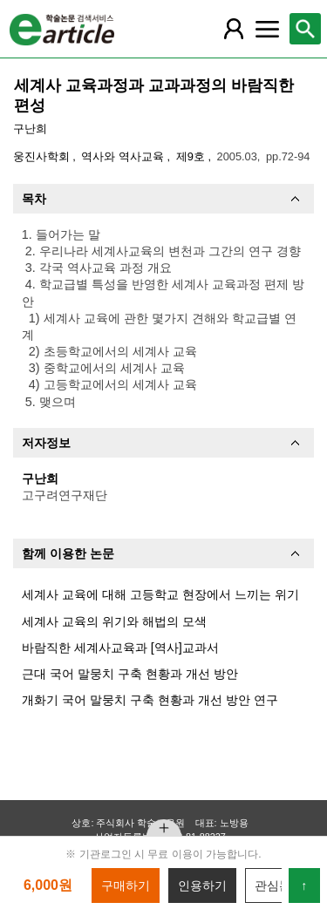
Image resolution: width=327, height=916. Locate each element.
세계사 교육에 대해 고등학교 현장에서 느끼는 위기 (160, 594)
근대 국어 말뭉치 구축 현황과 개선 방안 (130, 674)
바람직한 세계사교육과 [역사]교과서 (120, 648)
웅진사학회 (43, 156)
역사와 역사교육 (124, 156)
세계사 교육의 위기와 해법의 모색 (114, 621)
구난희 (30, 128)
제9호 (192, 156)
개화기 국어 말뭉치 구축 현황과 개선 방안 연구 (150, 700)
